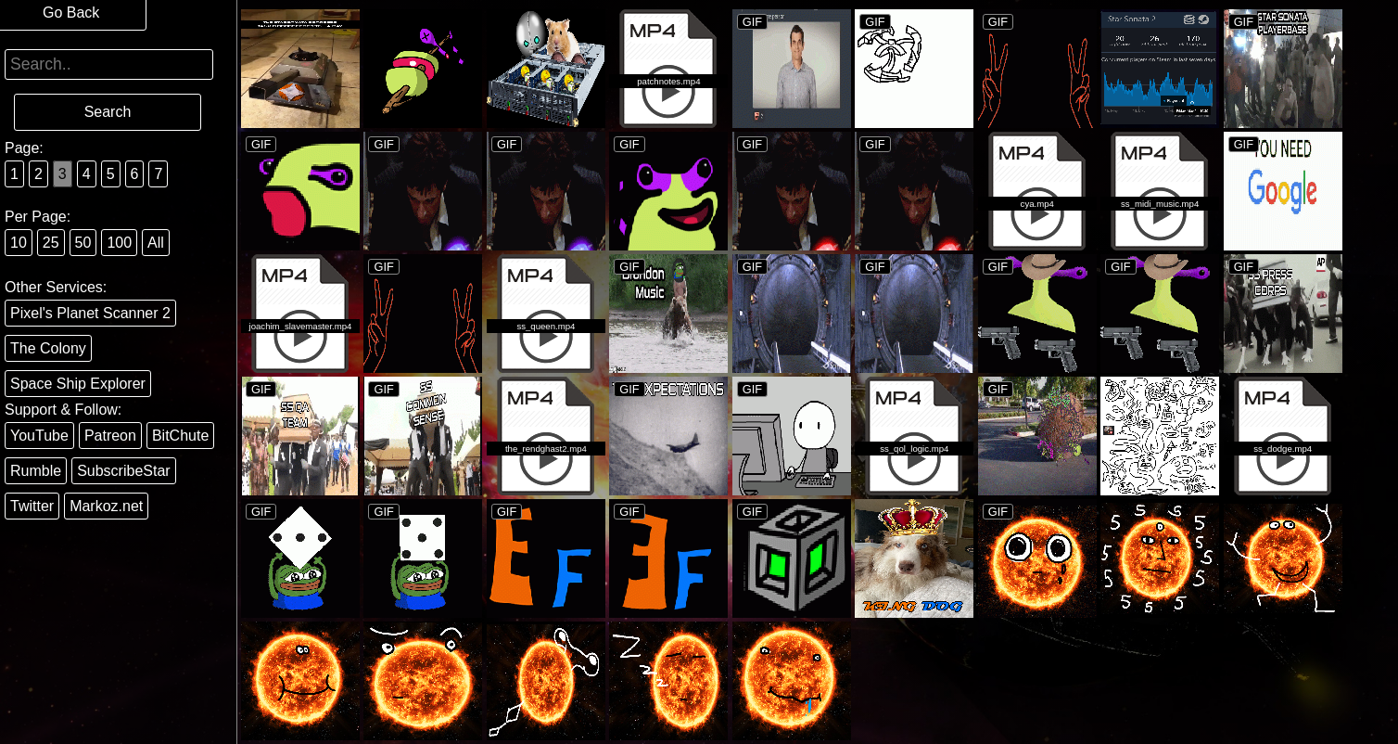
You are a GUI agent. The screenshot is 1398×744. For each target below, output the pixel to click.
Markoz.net (106, 506)
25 (51, 242)
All (155, 242)
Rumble (35, 471)
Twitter (32, 506)
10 (18, 242)
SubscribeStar (124, 471)
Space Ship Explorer (78, 383)
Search (108, 112)
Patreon (110, 435)
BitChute (180, 435)
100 (119, 242)
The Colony (48, 348)
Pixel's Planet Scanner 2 (90, 313)
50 (83, 242)
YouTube (39, 435)
